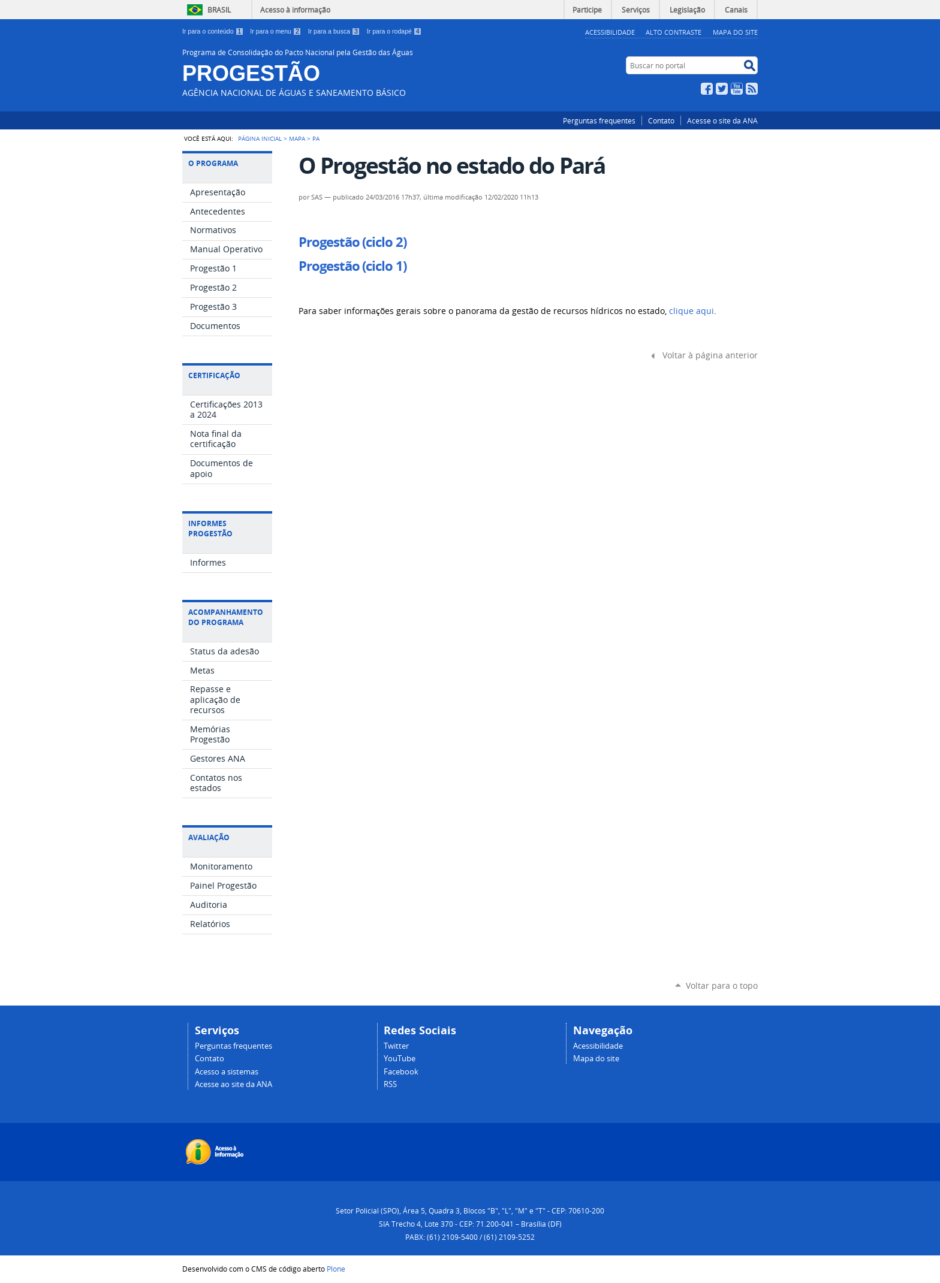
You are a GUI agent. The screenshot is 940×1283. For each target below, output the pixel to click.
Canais (736, 9)
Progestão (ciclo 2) (352, 242)
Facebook (707, 89)
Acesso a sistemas (226, 1072)
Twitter (722, 89)
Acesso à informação (295, 9)
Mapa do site (596, 1058)
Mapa (297, 138)
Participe (587, 9)
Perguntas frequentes (599, 120)
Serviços (636, 9)
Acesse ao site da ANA (233, 1084)
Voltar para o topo (722, 985)
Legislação (687, 9)
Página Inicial (260, 138)
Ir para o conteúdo (213, 31)
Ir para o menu (276, 31)
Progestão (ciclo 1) (352, 266)
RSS (752, 89)
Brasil (219, 9)
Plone (336, 1268)
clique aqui (691, 311)
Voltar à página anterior (710, 355)
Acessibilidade (610, 32)
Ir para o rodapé (394, 31)
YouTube (737, 89)
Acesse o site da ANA (722, 120)
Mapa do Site (735, 32)
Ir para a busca (335, 31)
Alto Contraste (673, 32)
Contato (661, 120)
